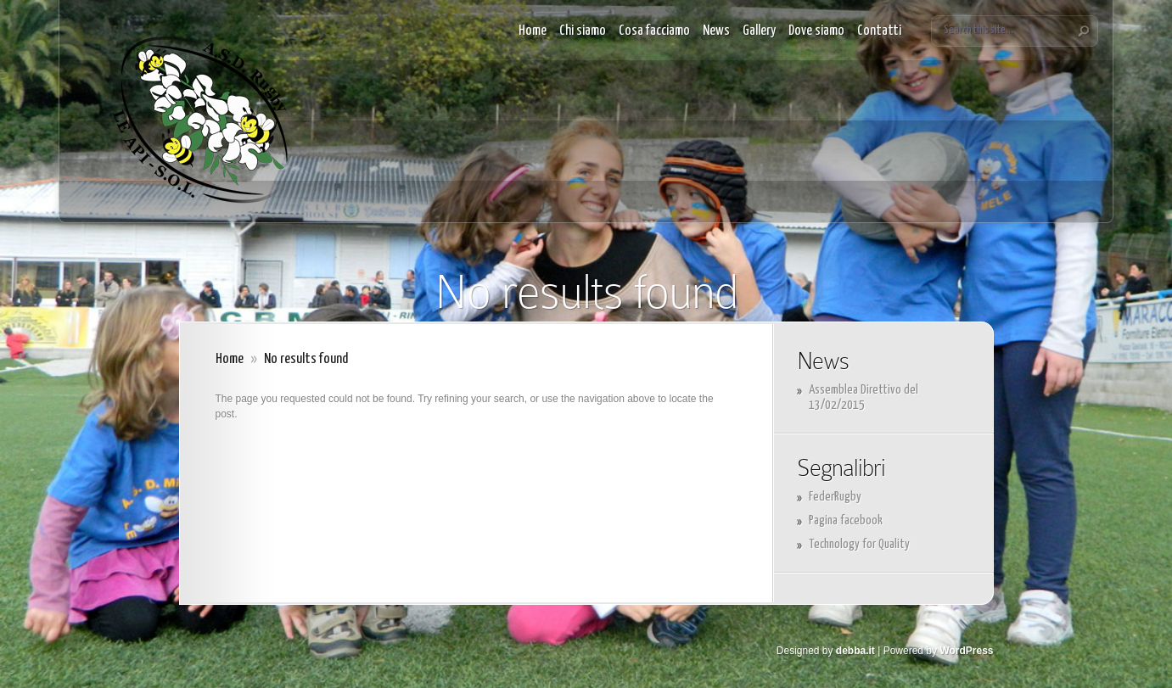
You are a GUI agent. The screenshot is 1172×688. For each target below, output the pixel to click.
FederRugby (835, 496)
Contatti (879, 31)
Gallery (759, 31)
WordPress (966, 651)
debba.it (855, 651)
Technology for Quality (859, 544)
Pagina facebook (846, 520)
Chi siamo (582, 31)
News (716, 31)
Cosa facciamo (654, 31)
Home (533, 31)
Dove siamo (816, 31)
